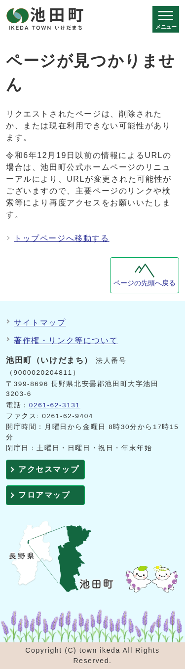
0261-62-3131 (54, 405)
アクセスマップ (48, 469)
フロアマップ (44, 495)
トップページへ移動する (62, 238)
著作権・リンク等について (66, 340)
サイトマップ (40, 322)
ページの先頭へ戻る (144, 283)
